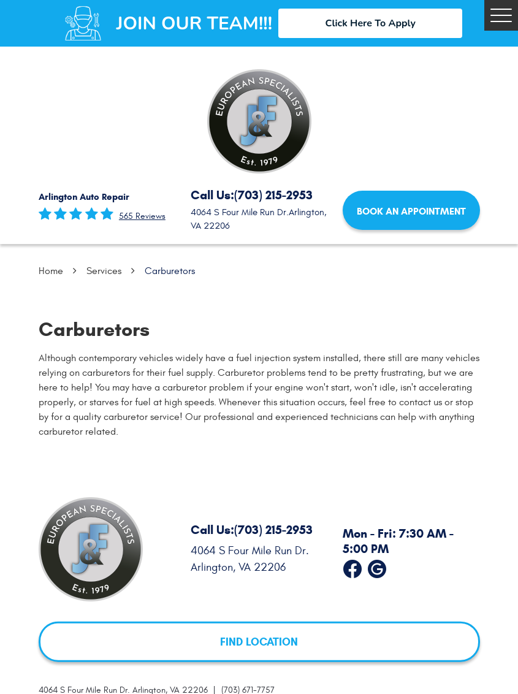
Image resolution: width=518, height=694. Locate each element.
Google (377, 566)
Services (103, 270)
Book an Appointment (411, 211)
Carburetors (170, 270)
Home (51, 270)
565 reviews (142, 216)
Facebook (352, 566)
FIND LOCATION (259, 641)
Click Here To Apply (371, 23)
